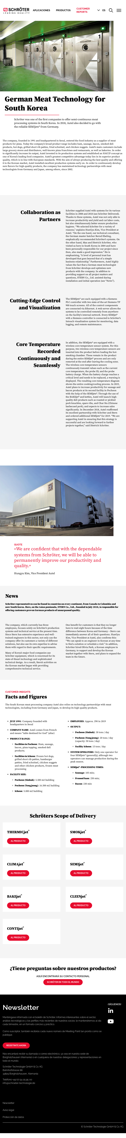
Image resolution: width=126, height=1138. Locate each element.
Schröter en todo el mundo (63, 985)
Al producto (21, 841)
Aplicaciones (41, 10)
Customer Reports (83, 10)
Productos (63, 10)
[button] (101, 10)
